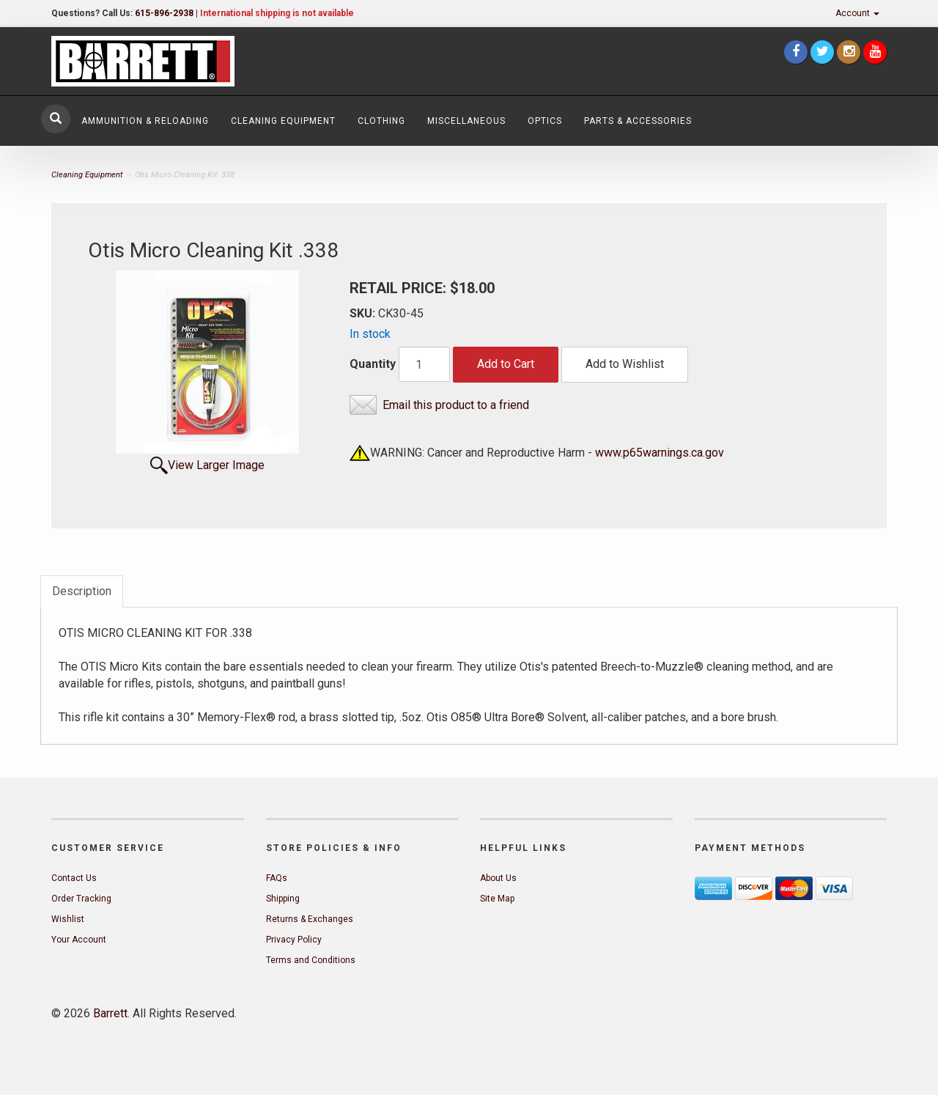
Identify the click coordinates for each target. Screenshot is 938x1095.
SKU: (364, 313)
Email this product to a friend (456, 405)
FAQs (276, 878)
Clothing (381, 121)
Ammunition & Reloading (145, 121)
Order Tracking (81, 898)
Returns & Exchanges (309, 919)
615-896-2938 (164, 13)
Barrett (110, 1013)
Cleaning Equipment (283, 121)
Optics (545, 121)
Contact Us (74, 878)
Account (857, 13)
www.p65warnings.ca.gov (659, 453)
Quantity (373, 364)
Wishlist (67, 919)
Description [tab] (81, 591)
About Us (498, 878)
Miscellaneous (466, 121)
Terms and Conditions (310, 960)
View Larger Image (216, 465)
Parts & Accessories (638, 121)
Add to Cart (505, 364)
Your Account (78, 939)
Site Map (497, 898)
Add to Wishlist (625, 364)
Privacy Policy (294, 939)
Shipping (283, 898)
